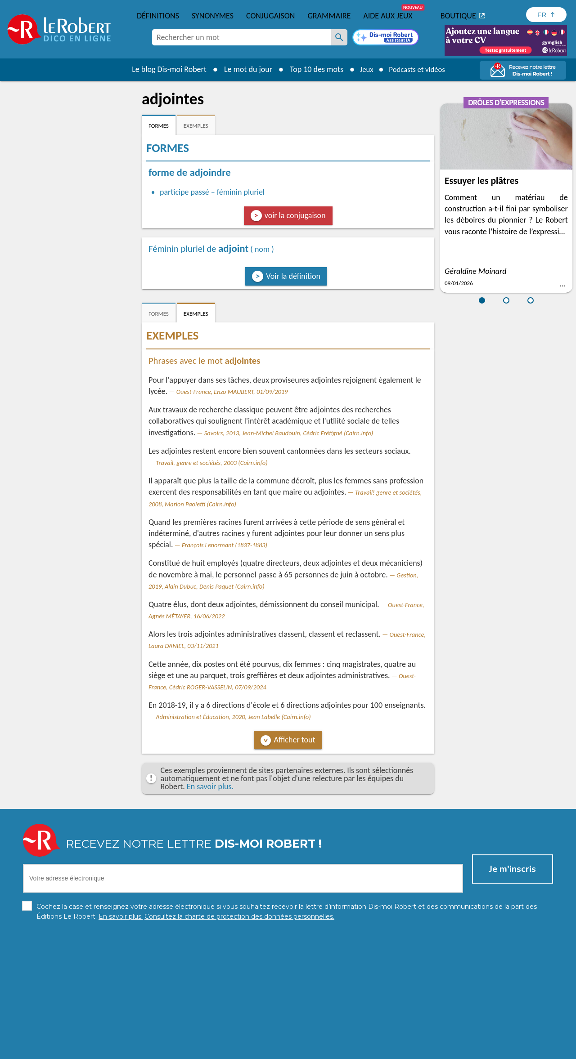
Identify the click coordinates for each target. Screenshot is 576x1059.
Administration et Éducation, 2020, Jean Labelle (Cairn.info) (233, 717)
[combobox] (241, 37)
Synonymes (213, 16)
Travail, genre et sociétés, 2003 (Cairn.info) (211, 463)
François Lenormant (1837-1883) (224, 545)
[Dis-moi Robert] (385, 38)
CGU (388, 1050)
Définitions (158, 16)
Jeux (363, 69)
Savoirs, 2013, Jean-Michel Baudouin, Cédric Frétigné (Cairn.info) (288, 433)
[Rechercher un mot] (339, 37)
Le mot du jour (244, 69)
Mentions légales (287, 1050)
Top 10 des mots (312, 69)
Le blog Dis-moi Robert (164, 69)
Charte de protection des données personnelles (187, 1050)
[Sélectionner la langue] (546, 14)
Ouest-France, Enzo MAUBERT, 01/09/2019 (232, 392)
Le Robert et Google (429, 1050)
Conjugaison (270, 16)
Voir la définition (293, 276)
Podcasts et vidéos (418, 69)
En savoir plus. (210, 786)
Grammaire (329, 16)
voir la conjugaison (295, 215)
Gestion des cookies (347, 1050)
